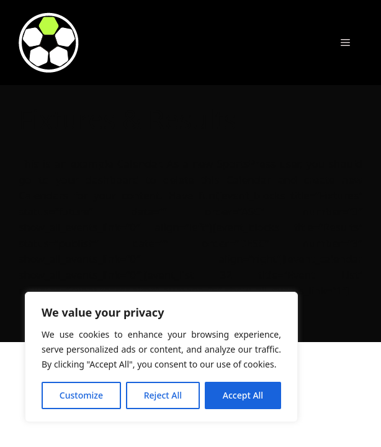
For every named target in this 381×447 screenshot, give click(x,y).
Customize (81, 395)
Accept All (243, 395)
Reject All (163, 395)
